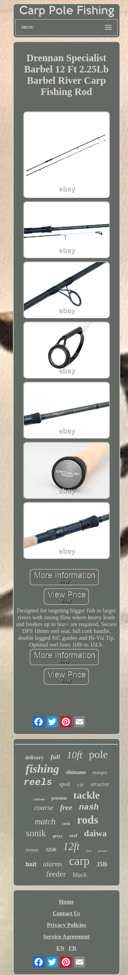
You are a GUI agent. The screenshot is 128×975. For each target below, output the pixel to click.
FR (72, 948)
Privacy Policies (66, 925)
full (55, 756)
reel (73, 835)
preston (59, 798)
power (103, 851)
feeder (56, 874)
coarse (43, 807)
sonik (36, 833)
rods (87, 820)
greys (57, 835)
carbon (38, 799)
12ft (71, 846)
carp (79, 861)
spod (64, 784)
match (44, 821)
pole (98, 754)
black (80, 874)
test (88, 851)
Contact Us (66, 913)
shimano (76, 772)
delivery (34, 757)
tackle (86, 795)
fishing (42, 768)
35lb (101, 864)
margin (100, 772)
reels (38, 782)
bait (31, 864)
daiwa (95, 833)
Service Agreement (66, 936)
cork (66, 823)
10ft (74, 754)
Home (66, 901)
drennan (32, 850)
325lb (50, 849)
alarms (52, 864)
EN (60, 948)
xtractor (99, 784)
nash (89, 807)
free (66, 807)
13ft (80, 784)
